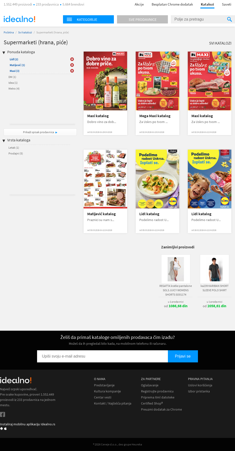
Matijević (17, 65)
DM (12, 77)
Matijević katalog (101, 214)
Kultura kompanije (107, 391)
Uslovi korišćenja (200, 385)
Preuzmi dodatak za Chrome (161, 409)
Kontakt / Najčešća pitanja (112, 403)
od (176, 306)
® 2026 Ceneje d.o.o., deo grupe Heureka (117, 444)
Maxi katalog (98, 116)
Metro (14, 88)
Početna (9, 32)
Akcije (139, 4)
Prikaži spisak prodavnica (38, 132)
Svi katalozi (25, 32)
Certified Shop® (152, 403)
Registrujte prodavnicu (157, 391)
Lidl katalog (149, 214)
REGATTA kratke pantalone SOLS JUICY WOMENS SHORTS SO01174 (175, 290)
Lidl (14, 59)
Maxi (14, 71)
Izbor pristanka (199, 391)
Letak (13, 147)
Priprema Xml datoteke (157, 397)
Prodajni (15, 153)
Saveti (226, 4)
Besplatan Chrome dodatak (172, 4)
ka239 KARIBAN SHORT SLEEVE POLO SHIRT (214, 288)
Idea (13, 82)
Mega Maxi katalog (155, 116)
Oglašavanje (149, 385)
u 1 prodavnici (176, 301)
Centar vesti (102, 397)
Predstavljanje (104, 385)
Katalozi (207, 4)
